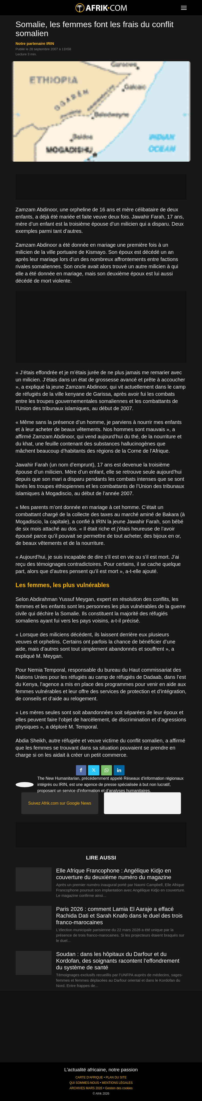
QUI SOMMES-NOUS (84, 1083)
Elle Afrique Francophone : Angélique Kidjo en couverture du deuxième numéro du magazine (113, 873)
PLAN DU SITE (116, 1077)
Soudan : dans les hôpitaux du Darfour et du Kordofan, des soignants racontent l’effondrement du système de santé (117, 961)
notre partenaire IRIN (35, 43)
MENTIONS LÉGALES (117, 1083)
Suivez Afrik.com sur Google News (59, 803)
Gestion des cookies (118, 1088)
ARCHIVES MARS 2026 (85, 1088)
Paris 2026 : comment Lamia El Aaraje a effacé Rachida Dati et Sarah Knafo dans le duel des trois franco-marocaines (119, 916)
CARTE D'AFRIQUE (89, 1077)
